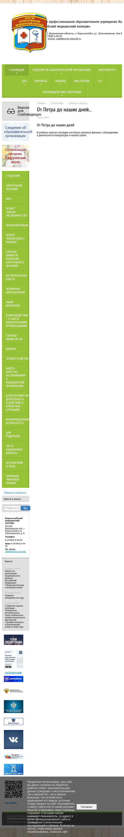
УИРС (9, 199)
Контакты (41, 81)
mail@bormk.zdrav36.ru (16, 551)
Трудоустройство (17, 358)
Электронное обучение (14, 187)
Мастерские (82, 81)
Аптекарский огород (14, 464)
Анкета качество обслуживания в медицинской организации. (15, 377)
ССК (100, 81)
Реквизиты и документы (15, 492)
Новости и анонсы (12, 499)
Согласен (86, 806)
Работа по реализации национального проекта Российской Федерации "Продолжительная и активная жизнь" (14, 579)
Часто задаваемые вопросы (14, 449)
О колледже (16, 70)
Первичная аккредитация (15, 290)
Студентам (13, 176)
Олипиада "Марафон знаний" (12, 479)
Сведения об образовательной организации (61, 70)
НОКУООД (60, 81)
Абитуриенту (107, 70)
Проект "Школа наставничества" (17, 212)
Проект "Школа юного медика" (15, 238)
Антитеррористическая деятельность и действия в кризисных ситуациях (17, 403)
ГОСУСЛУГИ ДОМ (13, 673)
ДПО (24, 81)
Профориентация (17, 225)
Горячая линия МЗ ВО (14, 337)
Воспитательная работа (16, 277)
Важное (11, 349)
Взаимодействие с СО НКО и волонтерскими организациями (17, 321)
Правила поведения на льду (14, 596)
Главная (41, 103)
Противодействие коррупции (62, 92)
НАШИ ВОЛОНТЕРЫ (13, 303)
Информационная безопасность (17, 421)
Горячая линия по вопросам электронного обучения (15, 259)
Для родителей (13, 434)
